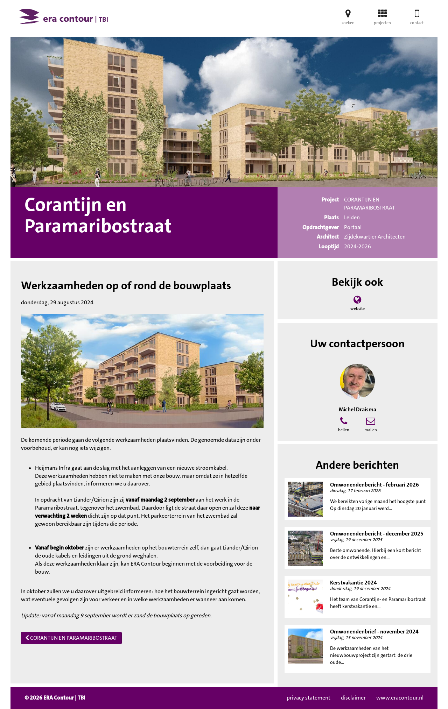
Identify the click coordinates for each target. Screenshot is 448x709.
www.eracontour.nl (400, 697)
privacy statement (308, 697)
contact (417, 20)
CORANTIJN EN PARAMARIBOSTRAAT (71, 637)
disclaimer (353, 697)
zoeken (348, 20)
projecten (382, 20)
